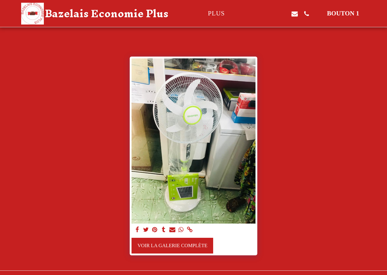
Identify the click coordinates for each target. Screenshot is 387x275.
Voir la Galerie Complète (172, 245)
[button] (259, 13)
